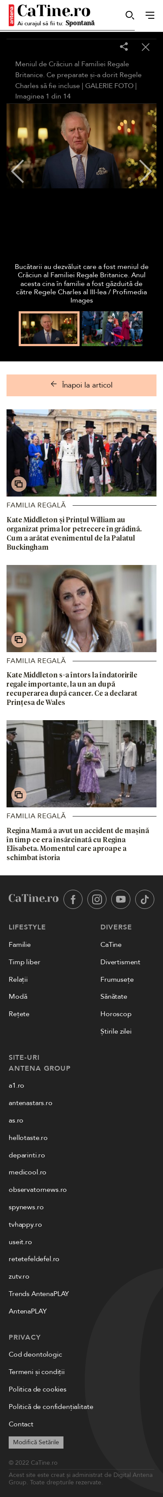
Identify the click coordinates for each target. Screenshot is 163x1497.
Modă (18, 996)
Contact (21, 1424)
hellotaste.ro (28, 1138)
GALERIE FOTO (109, 86)
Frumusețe (117, 979)
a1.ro (16, 1085)
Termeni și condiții (37, 1372)
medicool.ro (28, 1172)
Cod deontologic (35, 1354)
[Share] (124, 47)
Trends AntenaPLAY (39, 1294)
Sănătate (113, 996)
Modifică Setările (36, 1442)
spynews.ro (26, 1207)
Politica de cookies (38, 1389)
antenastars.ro (31, 1103)
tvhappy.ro (25, 1224)
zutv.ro (19, 1276)
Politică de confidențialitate (51, 1407)
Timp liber (24, 962)
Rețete (19, 1014)
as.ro (16, 1120)
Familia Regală (36, 505)
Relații (18, 979)
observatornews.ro (38, 1189)
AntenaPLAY (28, 1311)
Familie (20, 944)
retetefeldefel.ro (34, 1259)
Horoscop (116, 1014)
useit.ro (20, 1242)
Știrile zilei (116, 1031)
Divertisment (120, 962)
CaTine (111, 944)
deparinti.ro (27, 1155)
